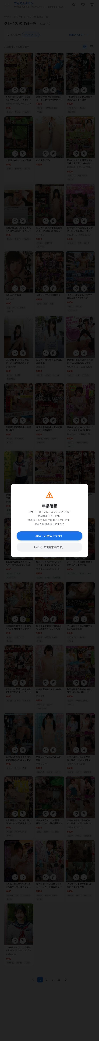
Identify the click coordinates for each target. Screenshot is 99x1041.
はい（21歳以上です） (49, 536)
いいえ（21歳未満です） (49, 547)
